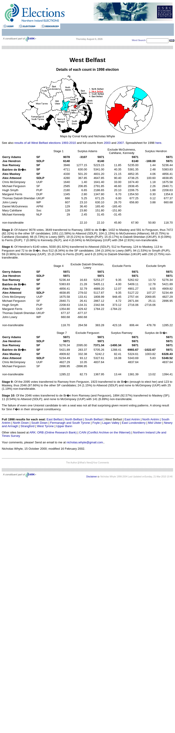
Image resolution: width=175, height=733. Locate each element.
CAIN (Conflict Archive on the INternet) (105, 432)
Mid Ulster (154, 422)
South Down (39, 422)
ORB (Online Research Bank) (57, 432)
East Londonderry (133, 422)
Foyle (96, 422)
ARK (32, 432)
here (158, 142)
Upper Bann (64, 426)
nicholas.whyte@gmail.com (85, 442)
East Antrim (132, 419)
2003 (107, 142)
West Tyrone (45, 426)
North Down (21, 422)
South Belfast (94, 419)
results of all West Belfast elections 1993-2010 (45, 142)
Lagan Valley (110, 422)
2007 (120, 142)
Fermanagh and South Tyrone (70, 422)
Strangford (28, 426)
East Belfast (55, 419)
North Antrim (150, 419)
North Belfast (74, 419)
